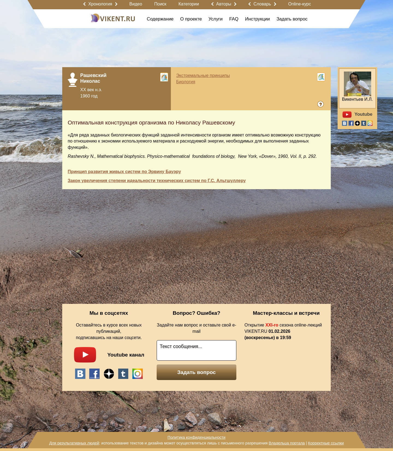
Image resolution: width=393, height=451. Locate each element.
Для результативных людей (74, 443)
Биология (185, 81)
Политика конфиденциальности (196, 437)
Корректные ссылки (326, 443)
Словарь (262, 4)
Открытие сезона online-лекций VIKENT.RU (283, 331)
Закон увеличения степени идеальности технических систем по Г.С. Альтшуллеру (157, 180)
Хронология (100, 4)
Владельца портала (287, 443)
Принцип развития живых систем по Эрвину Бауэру (124, 171)
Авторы (223, 4)
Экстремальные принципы (203, 75)
